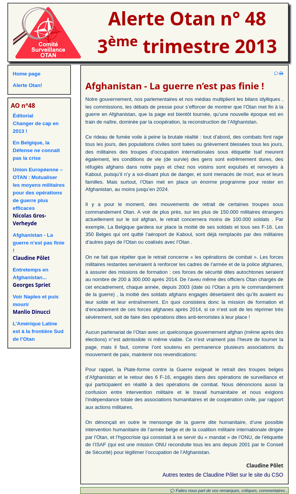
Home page (26, 74)
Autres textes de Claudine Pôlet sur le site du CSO (222, 475)
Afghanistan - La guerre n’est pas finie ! (38, 242)
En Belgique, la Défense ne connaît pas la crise (36, 150)
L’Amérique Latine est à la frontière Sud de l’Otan (38, 331)
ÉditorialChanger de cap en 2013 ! (36, 123)
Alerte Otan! (27, 85)
